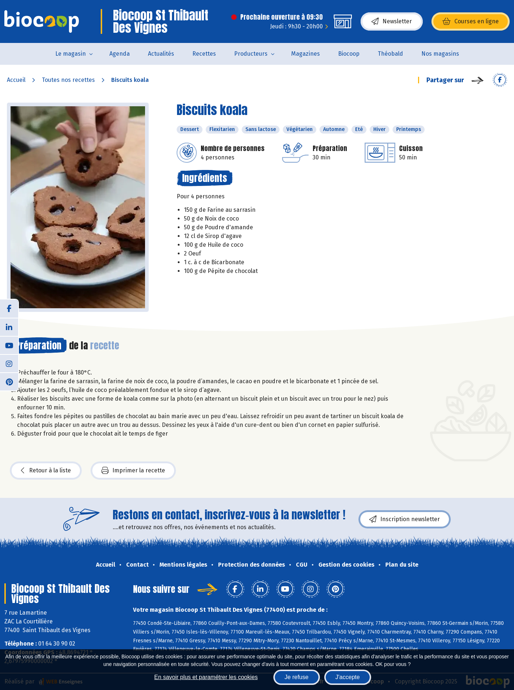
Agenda (119, 53)
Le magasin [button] (70, 53)
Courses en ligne (470, 21)
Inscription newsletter (404, 519)
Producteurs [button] (251, 53)
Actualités (161, 53)
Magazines (305, 53)
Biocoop (349, 53)
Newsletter (392, 21)
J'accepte (348, 677)
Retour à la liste (46, 470)
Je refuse (297, 677)
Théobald (390, 53)
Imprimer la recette (133, 470)
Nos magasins (440, 53)
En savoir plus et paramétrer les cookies (206, 677)
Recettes (204, 53)
